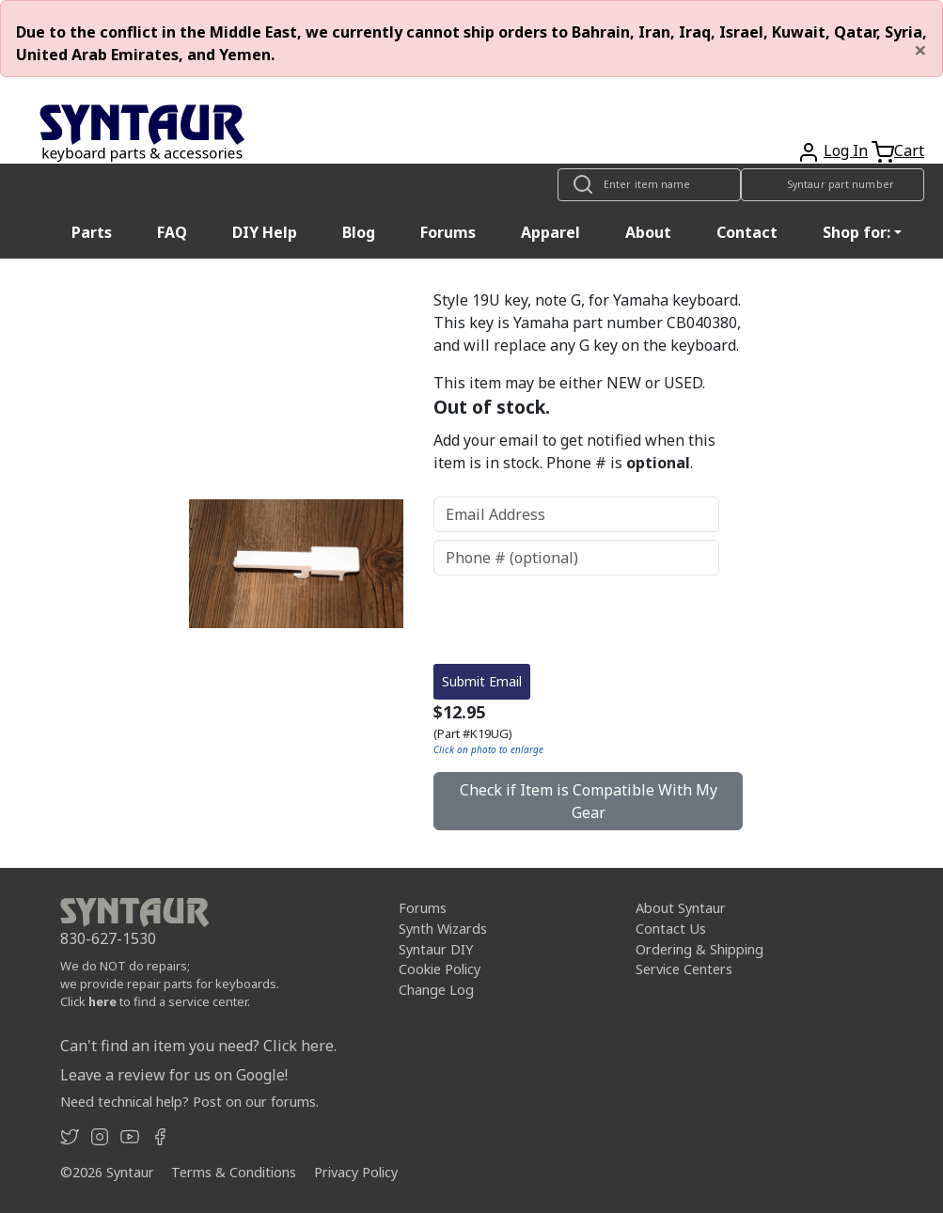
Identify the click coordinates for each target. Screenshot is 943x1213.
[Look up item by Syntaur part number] (832, 184)
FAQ (172, 232)
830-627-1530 (108, 938)
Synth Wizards (443, 928)
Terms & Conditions (233, 1172)
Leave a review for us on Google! (174, 1074)
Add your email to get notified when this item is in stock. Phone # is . (574, 451)
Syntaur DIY (436, 949)
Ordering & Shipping (699, 949)
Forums (448, 232)
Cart (909, 150)
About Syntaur (681, 908)
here (102, 1001)
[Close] (920, 50)
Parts (91, 232)
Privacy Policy (356, 1172)
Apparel (550, 232)
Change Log (436, 990)
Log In (846, 150)
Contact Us (671, 928)
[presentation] (576, 619)
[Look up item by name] (649, 184)
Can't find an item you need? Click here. (198, 1045)
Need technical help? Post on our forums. (189, 1102)
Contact (747, 232)
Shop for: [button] (856, 232)
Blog (358, 232)
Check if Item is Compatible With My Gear (588, 801)
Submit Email (482, 681)
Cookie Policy (439, 969)
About (648, 232)
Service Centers (684, 969)
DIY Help (264, 232)
